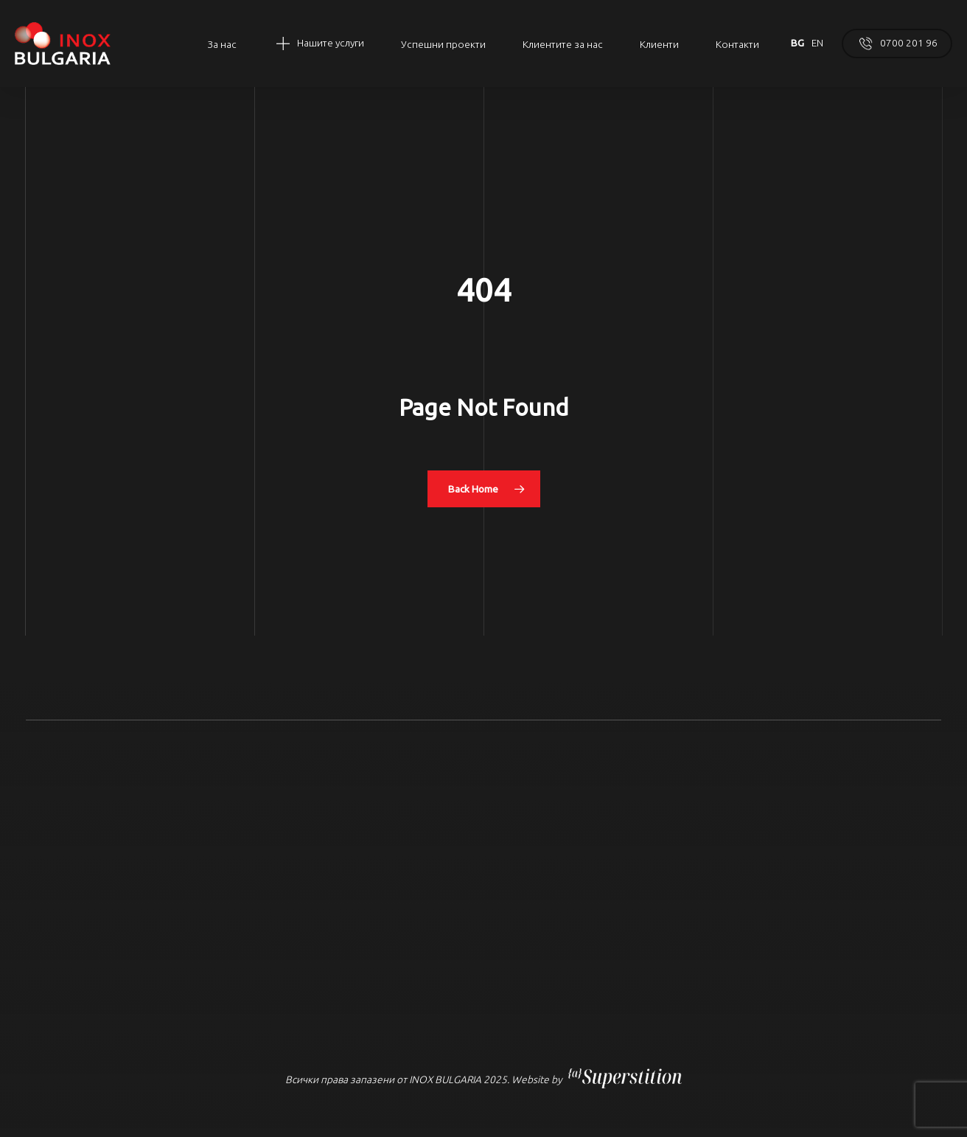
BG (797, 43)
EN (817, 43)
